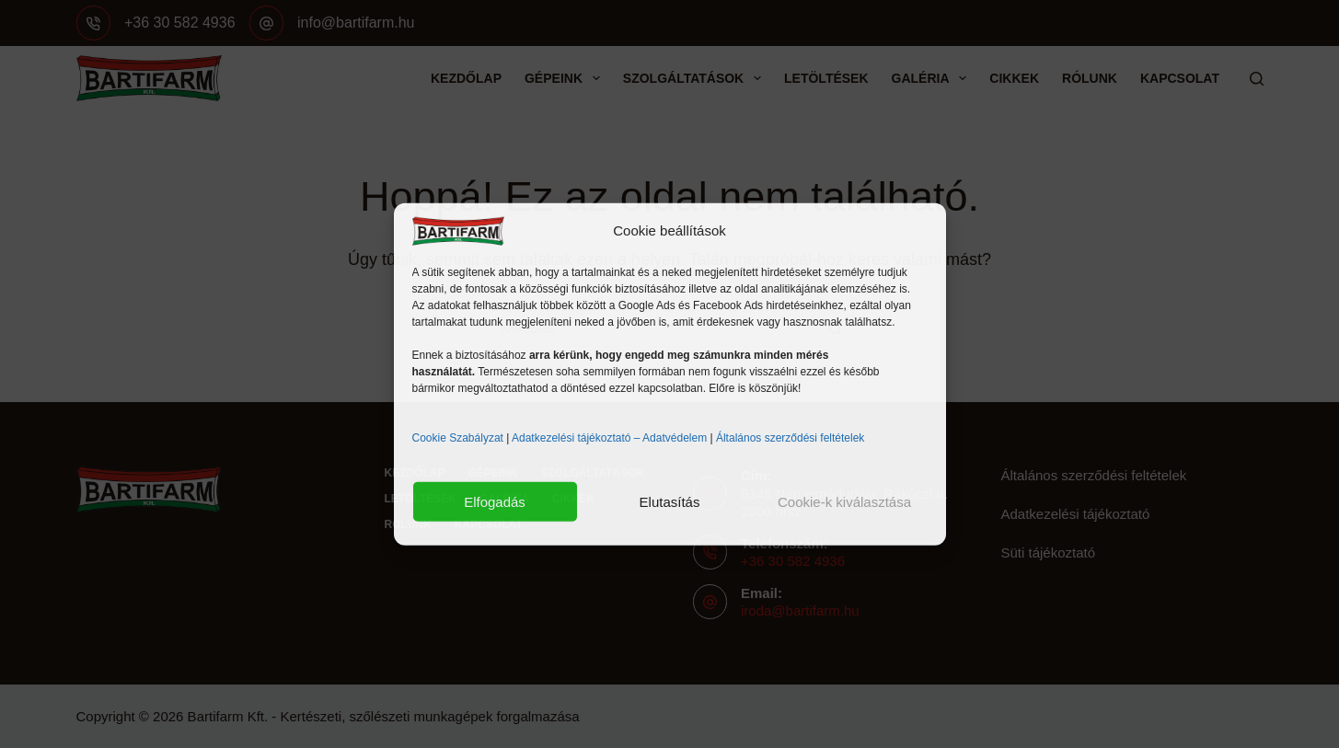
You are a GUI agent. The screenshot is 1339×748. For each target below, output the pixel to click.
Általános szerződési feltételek (790, 438)
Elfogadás (494, 501)
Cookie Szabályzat (457, 438)
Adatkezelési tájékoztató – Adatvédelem (609, 438)
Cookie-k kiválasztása (844, 501)
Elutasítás (670, 501)
